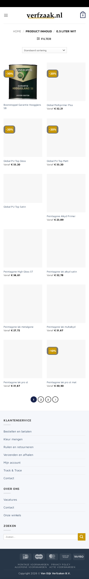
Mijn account (12, 462)
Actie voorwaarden (62, 567)
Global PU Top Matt (57, 160)
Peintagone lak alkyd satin (62, 271)
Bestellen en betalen (18, 431)
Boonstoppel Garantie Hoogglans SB (22, 106)
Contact (9, 478)
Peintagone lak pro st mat (61, 382)
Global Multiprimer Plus (60, 105)
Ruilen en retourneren (18, 447)
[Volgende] (55, 399)
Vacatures (10, 499)
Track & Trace (13, 470)
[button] (6, 15)
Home (17, 31)
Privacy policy (60, 564)
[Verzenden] (81, 537)
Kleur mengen (13, 439)
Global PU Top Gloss (15, 160)
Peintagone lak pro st (16, 382)
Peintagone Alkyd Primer (61, 216)
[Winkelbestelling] (44, 50)
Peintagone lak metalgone (18, 326)
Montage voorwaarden (33, 564)
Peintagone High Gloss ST (18, 271)
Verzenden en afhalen (18, 455)
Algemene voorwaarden (31, 567)
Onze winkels (12, 515)
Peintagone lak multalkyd (61, 326)
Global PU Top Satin (15, 206)
